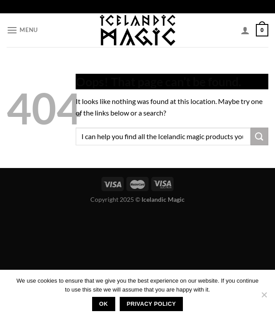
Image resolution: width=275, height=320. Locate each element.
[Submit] (259, 136)
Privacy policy (151, 304)
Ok (103, 304)
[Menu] (22, 30)
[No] (263, 297)
